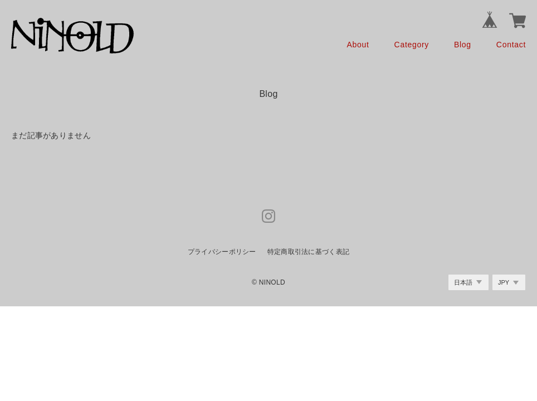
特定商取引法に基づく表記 (308, 252)
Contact (511, 44)
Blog (462, 44)
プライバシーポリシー (222, 252)
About (358, 44)
